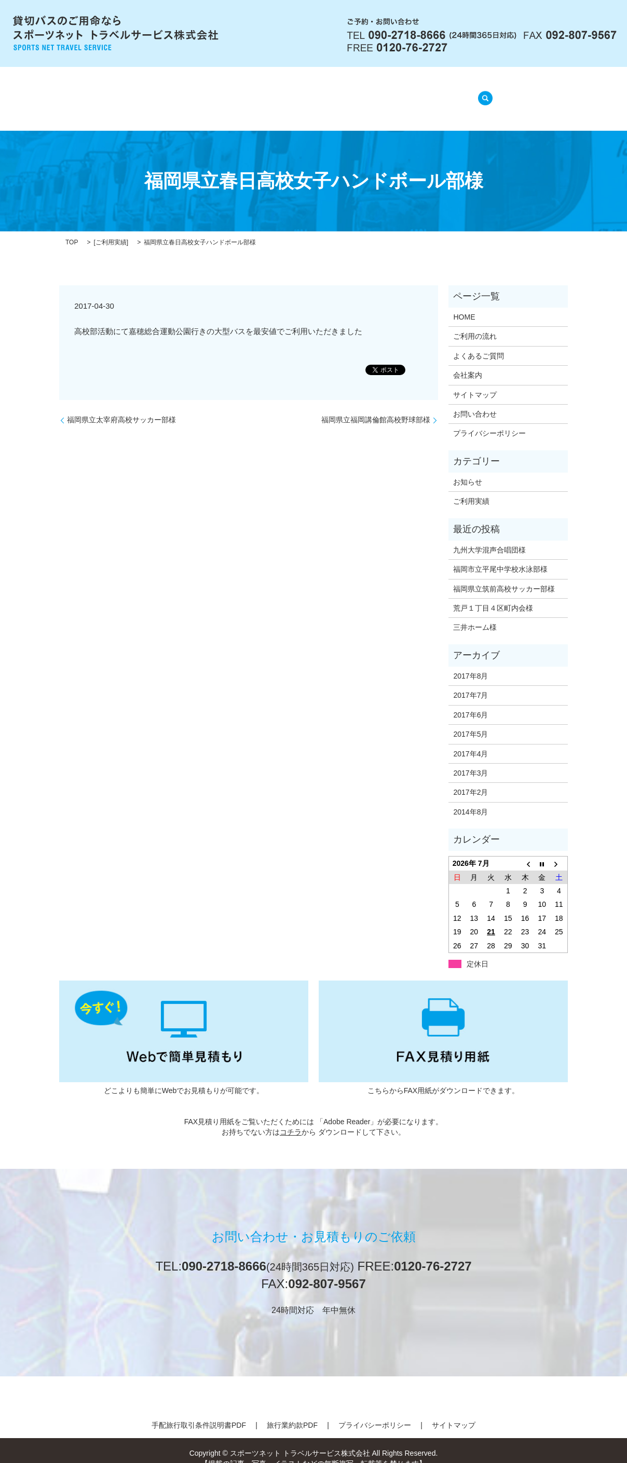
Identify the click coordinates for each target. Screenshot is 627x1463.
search (482, 92)
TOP (71, 229)
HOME (149, 93)
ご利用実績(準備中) (419, 93)
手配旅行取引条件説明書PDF (199, 1412)
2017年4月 (470, 740)
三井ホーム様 (475, 614)
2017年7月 (470, 682)
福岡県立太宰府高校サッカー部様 (121, 407)
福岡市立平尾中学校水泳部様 (500, 556)
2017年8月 (470, 663)
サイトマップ (475, 381)
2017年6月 (470, 702)
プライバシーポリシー (489, 420)
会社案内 (198, 93)
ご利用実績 (111, 229)
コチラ (291, 1118)
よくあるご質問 (334, 93)
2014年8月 (470, 799)
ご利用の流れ (259, 93)
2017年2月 (470, 779)
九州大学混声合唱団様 (489, 537)
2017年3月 (470, 760)
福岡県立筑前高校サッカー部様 (504, 575)
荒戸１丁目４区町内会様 (493, 595)
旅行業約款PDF (292, 1412)
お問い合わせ (475, 401)
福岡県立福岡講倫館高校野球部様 (375, 407)
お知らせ (467, 469)
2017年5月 (470, 721)
